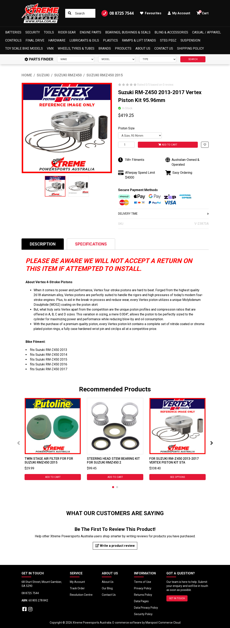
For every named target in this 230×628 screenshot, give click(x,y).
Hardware (56, 40)
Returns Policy (143, 594)
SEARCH (193, 59)
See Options (177, 477)
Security (32, 32)
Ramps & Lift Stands (139, 40)
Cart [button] (202, 12)
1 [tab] (113, 487)
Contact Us (163, 48)
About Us (142, 48)
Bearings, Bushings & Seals (128, 32)
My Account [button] (179, 13)
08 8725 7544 (117, 13)
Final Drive (35, 40)
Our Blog (107, 588)
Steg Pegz (168, 40)
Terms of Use (142, 581)
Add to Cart (167, 144)
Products (123, 48)
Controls (13, 40)
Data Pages (141, 601)
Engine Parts (90, 32)
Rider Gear (67, 32)
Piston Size (126, 128)
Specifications (91, 244)
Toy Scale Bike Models (24, 48)
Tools (49, 32)
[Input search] (80, 13)
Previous (18, 443)
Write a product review (115, 546)
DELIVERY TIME (163, 213)
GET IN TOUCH (177, 598)
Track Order (77, 588)
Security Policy (143, 614)
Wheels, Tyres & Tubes (76, 48)
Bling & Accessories (171, 32)
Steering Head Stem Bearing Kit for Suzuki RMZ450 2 (113, 460)
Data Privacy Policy (146, 607)
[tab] (43, 244)
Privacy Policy (142, 588)
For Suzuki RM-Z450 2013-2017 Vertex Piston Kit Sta (174, 460)
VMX (50, 48)
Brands (104, 48)
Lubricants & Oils (84, 40)
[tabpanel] (53, 439)
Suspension (190, 40)
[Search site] (69, 13)
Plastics (110, 40)
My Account (77, 581)
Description (43, 244)
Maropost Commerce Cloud (162, 622)
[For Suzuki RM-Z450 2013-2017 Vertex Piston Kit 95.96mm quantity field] (126, 145)
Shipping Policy (190, 48)
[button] (205, 145)
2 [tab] (117, 487)
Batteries (13, 32)
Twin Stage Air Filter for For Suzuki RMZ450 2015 (49, 460)
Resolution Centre (81, 594)
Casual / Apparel (206, 32)
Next (212, 443)
